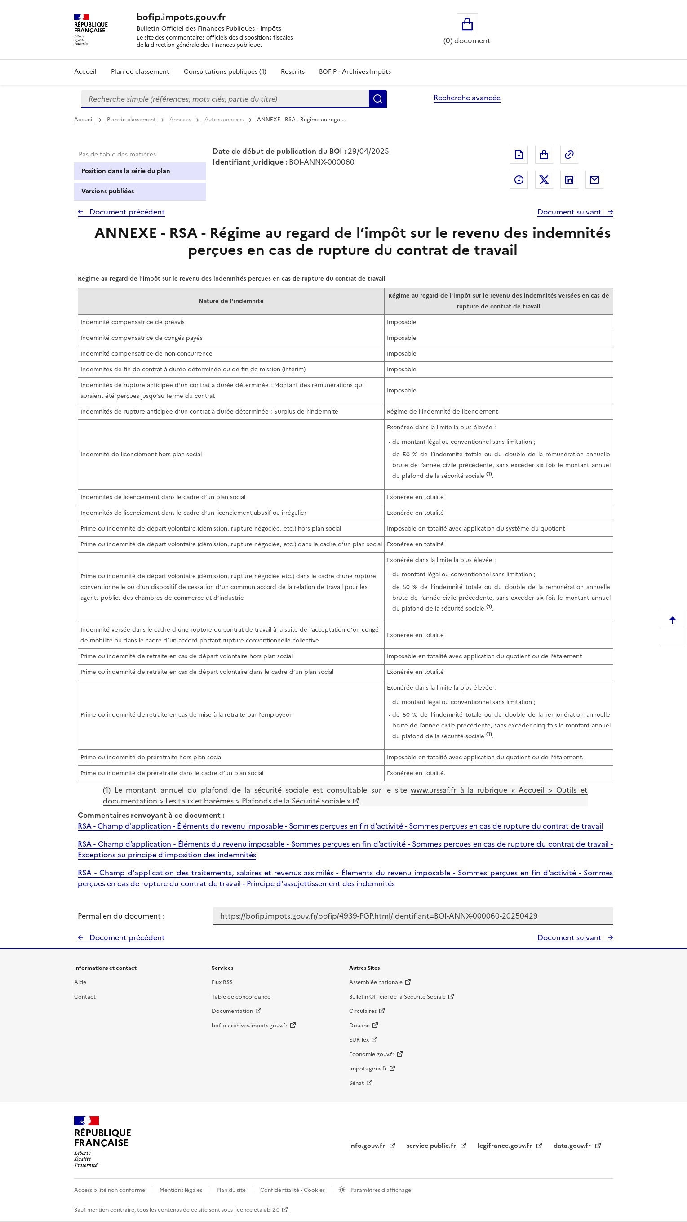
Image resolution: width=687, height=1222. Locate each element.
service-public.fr (432, 1146)
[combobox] (225, 99)
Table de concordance (241, 997)
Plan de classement (132, 120)
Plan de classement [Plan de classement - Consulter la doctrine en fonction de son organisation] (140, 71)
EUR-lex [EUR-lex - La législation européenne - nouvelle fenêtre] (359, 1040)
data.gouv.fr (573, 1146)
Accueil (85, 71)
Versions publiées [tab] (107, 191)
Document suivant (570, 211)
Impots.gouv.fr (368, 1069)
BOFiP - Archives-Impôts (355, 71)
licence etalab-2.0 (256, 1210)
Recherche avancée (467, 97)
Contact (85, 997)
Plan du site (232, 1190)
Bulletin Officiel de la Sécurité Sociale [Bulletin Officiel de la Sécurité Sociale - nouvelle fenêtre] (397, 997)
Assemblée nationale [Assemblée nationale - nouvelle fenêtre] (376, 982)
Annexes (180, 120)
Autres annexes (224, 120)
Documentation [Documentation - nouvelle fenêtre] (232, 1011)
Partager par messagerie (594, 180)
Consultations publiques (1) (225, 71)
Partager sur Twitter (544, 180)
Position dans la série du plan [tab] (125, 171)
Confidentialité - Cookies (293, 1190)
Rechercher (378, 99)
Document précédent (126, 211)
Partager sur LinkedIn (569, 180)
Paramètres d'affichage (380, 1190)
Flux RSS (222, 982)
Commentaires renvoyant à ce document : (151, 815)
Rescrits (293, 71)
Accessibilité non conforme (110, 1190)
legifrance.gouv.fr (506, 1146)
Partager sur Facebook (519, 180)
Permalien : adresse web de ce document (569, 155)
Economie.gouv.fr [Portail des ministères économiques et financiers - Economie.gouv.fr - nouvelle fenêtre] (371, 1054)
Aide (80, 982)
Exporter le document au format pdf (519, 155)
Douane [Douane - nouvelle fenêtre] (359, 1025)
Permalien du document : (121, 915)
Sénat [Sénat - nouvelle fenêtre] (356, 1083)
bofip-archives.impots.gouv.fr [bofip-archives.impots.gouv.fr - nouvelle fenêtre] (250, 1025)
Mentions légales (182, 1190)
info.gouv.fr (368, 1146)
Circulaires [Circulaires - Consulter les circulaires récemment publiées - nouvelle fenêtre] (363, 1011)
